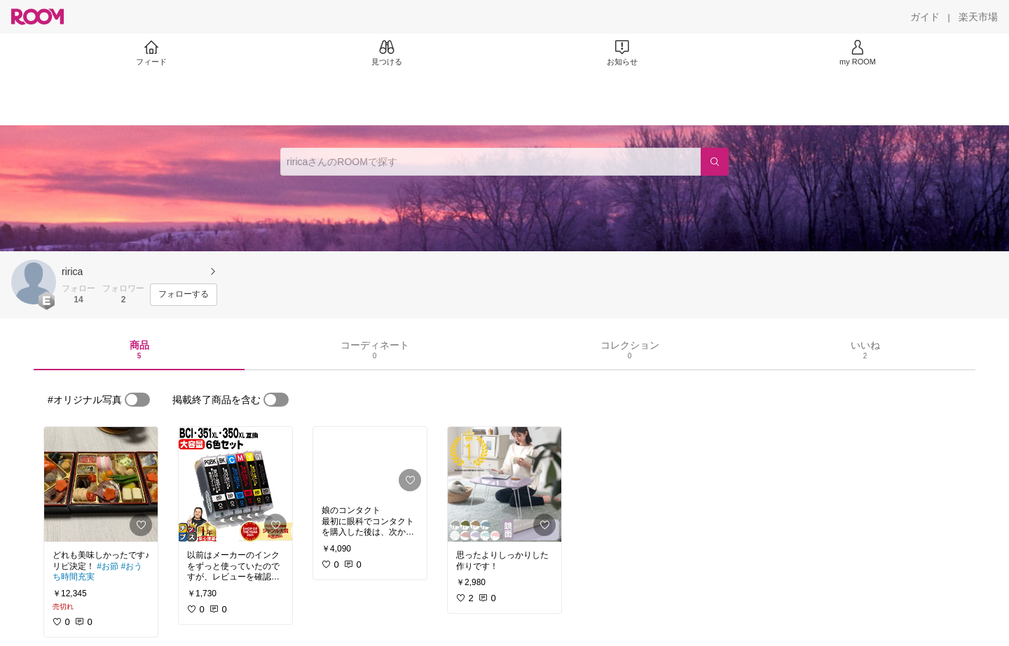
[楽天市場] (978, 16)
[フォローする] (183, 294)
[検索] (715, 162)
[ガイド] (925, 16)
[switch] (137, 400)
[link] (101, 484)
